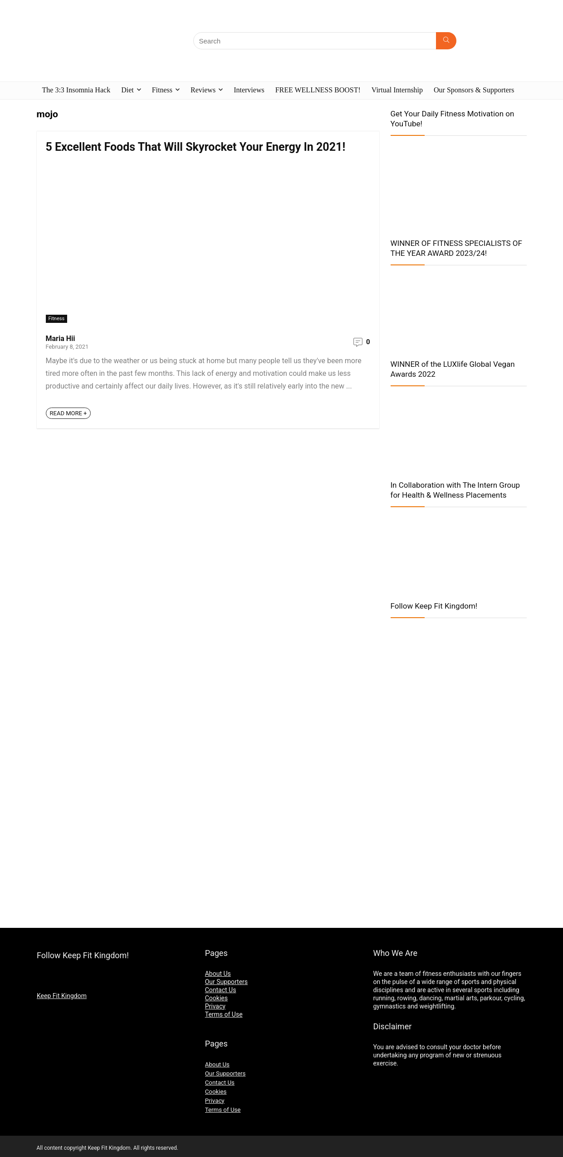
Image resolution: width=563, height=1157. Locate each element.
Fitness (162, 90)
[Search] (446, 40)
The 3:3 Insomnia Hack (76, 90)
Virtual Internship (397, 90)
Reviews (203, 90)
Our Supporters (226, 981)
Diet (127, 90)
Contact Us (220, 990)
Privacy (215, 1006)
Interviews (249, 90)
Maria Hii (60, 338)
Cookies (216, 998)
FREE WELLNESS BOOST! (318, 90)
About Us (218, 973)
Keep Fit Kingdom (62, 995)
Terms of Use (224, 1014)
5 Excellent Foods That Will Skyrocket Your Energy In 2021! (196, 147)
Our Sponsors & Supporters (474, 90)
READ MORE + (68, 413)
